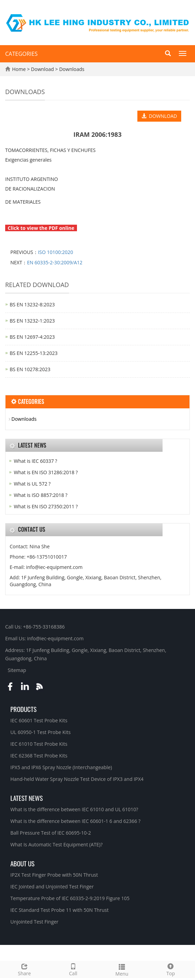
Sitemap (17, 670)
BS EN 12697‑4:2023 (32, 337)
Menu (122, 969)
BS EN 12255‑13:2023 (34, 353)
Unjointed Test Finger (34, 921)
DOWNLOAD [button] (159, 116)
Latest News (26, 798)
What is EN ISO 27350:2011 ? (46, 506)
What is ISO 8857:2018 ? (40, 495)
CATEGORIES (21, 54)
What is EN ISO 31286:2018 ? (46, 472)
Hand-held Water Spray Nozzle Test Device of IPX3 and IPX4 (77, 779)
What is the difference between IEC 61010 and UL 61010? (74, 809)
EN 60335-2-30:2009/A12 (54, 262)
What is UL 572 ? (32, 483)
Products (23, 709)
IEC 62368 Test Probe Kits (38, 755)
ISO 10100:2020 (55, 252)
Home (19, 69)
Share (24, 969)
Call (73, 969)
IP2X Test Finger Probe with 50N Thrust (54, 875)
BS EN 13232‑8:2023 (32, 304)
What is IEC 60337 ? (35, 461)
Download (43, 69)
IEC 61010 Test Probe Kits (38, 744)
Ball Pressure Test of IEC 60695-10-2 (50, 832)
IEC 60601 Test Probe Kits (38, 720)
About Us (22, 863)
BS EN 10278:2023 (30, 369)
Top (170, 969)
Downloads (71, 69)
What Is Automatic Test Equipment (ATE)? (56, 844)
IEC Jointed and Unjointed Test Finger (52, 886)
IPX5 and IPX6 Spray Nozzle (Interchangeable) (61, 767)
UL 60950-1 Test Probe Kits (40, 732)
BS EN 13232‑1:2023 (32, 320)
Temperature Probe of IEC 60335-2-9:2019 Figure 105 (69, 898)
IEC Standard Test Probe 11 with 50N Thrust (59, 910)
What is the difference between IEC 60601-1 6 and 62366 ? (75, 821)
